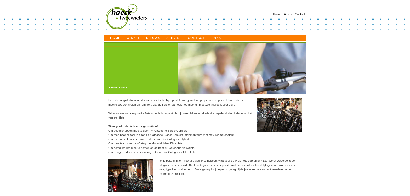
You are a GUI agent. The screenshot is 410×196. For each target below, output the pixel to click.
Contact (300, 14)
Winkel (133, 38)
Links (216, 38)
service (174, 38)
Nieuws (153, 38)
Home (277, 14)
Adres (288, 14)
